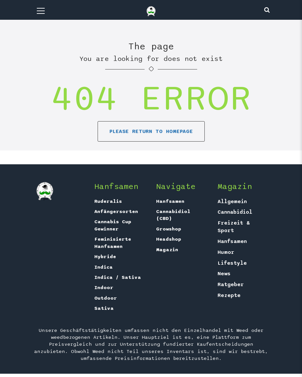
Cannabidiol (235, 212)
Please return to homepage (151, 131)
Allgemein (232, 201)
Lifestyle (232, 263)
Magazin (167, 250)
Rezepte (229, 295)
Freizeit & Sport (234, 227)
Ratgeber (231, 284)
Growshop (168, 229)
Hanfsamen (170, 201)
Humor (226, 252)
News (224, 273)
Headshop (168, 239)
